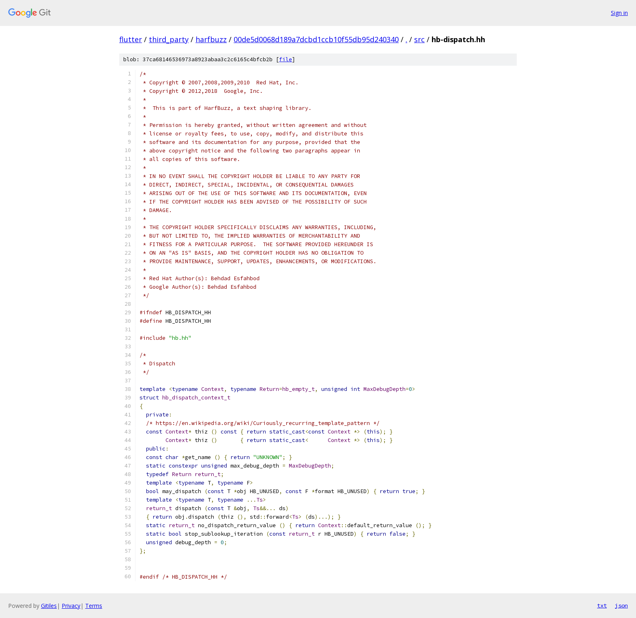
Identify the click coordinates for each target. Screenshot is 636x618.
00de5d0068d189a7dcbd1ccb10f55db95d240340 (316, 39)
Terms (93, 605)
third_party (169, 39)
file (285, 59)
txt (602, 605)
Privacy (71, 605)
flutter (130, 39)
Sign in (619, 13)
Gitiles (49, 605)
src (419, 39)
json (621, 605)
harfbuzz (211, 39)
